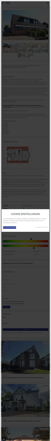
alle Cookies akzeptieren (9, 227)
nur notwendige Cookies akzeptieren (41, 227)
